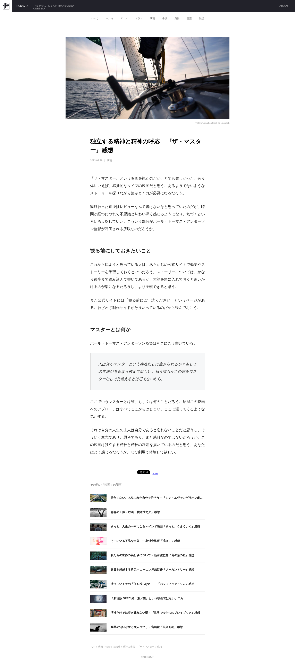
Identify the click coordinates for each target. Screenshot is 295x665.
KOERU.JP (23, 5)
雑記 (201, 18)
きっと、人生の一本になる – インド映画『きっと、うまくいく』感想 (155, 526)
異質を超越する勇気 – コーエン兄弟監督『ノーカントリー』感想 (152, 569)
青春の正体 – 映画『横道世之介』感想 (135, 512)
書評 (164, 18)
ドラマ (139, 18)
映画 (152, 18)
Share (155, 473)
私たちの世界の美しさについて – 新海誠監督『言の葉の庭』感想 (152, 555)
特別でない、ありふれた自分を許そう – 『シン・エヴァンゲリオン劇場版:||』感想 (157, 498)
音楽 (189, 18)
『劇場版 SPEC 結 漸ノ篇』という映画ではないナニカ (147, 598)
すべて (94, 18)
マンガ (109, 18)
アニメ (124, 18)
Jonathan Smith (210, 123)
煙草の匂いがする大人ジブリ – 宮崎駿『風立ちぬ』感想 (147, 627)
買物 (177, 18)
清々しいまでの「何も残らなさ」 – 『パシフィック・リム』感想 (152, 584)
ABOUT (283, 5)
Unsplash (225, 123)
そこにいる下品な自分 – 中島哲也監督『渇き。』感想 (145, 540)
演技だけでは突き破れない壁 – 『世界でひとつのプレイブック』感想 (155, 612)
